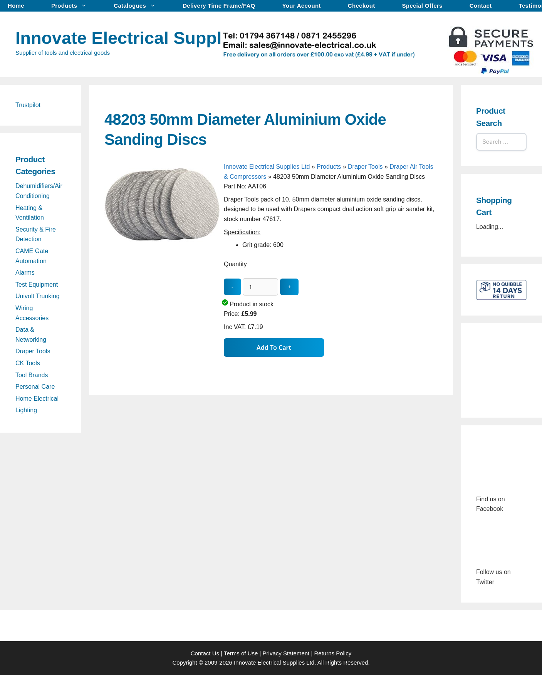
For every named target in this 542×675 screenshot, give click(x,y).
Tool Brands (31, 375)
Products (72, 6)
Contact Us (205, 653)
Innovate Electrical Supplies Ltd (146, 38)
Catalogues (138, 6)
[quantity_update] (260, 287)
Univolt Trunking (37, 296)
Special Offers (422, 5)
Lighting (26, 410)
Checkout (361, 5)
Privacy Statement (286, 653)
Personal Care (35, 386)
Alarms (25, 272)
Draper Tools (365, 166)
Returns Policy (333, 653)
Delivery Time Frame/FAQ (219, 5)
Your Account (301, 5)
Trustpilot (27, 105)
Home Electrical (37, 398)
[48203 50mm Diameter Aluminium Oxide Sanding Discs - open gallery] (162, 281)
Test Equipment (36, 284)
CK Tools (27, 363)
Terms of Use (241, 653)
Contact (481, 5)
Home (16, 5)
